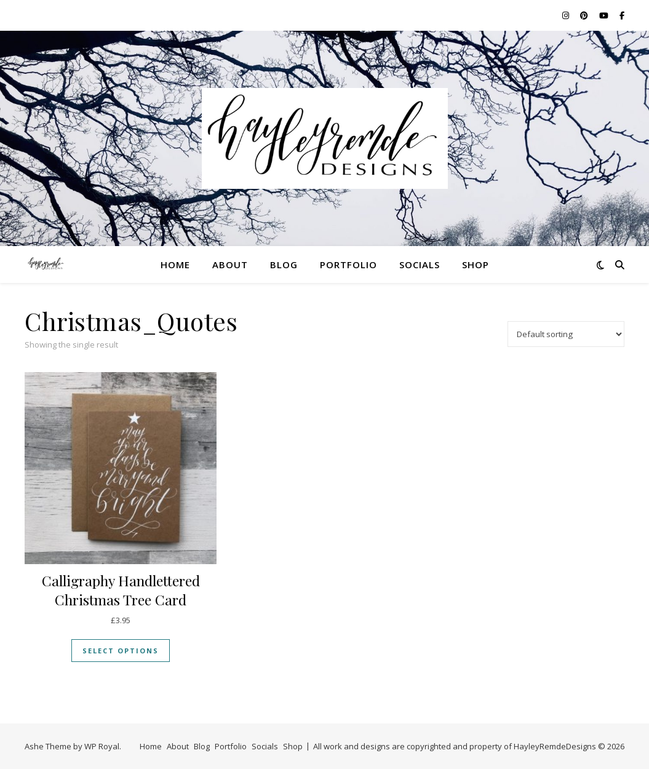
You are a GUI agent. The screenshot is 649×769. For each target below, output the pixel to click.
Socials (419, 264)
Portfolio (348, 264)
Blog (284, 264)
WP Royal (101, 746)
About (230, 264)
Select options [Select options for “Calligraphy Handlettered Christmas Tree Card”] (120, 650)
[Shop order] (566, 334)
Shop (475, 264)
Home (175, 264)
